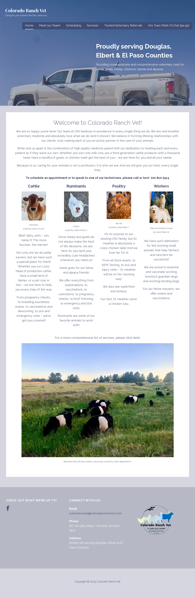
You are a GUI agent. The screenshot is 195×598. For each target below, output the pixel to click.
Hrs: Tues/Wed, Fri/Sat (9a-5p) (168, 25)
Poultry (119, 186)
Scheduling (73, 25)
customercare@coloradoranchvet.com (95, 513)
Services (92, 25)
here (136, 337)
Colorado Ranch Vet (25, 10)
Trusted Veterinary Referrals (123, 25)
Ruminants (76, 186)
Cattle (34, 186)
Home (29, 25)
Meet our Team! (49, 25)
